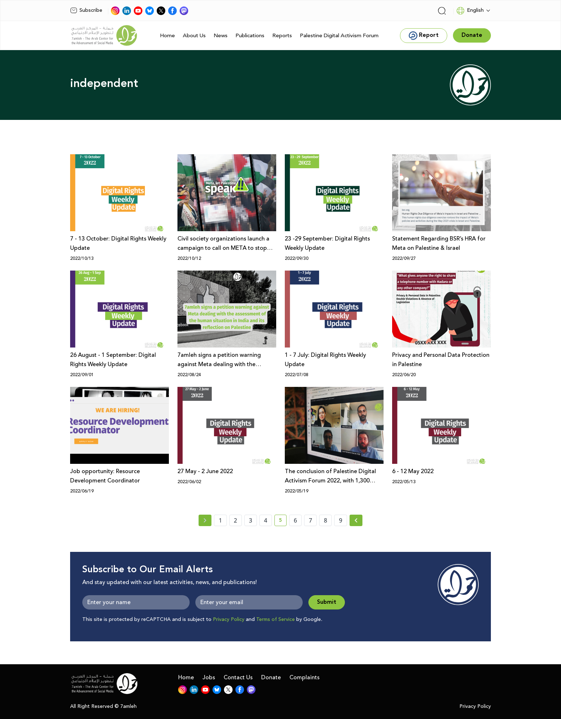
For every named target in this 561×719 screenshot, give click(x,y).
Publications (249, 35)
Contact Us (238, 677)
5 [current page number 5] (283, 521)
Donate (271, 677)
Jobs (209, 677)
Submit (326, 602)
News (221, 35)
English (470, 10)
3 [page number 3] (250, 520)
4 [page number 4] (265, 520)
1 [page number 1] (220, 520)
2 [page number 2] (235, 520)
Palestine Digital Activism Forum (339, 35)
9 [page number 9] (340, 520)
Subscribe (86, 10)
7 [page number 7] (310, 520)
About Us (194, 35)
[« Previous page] (205, 520)
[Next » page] (356, 520)
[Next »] (356, 520)
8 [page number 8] (325, 520)
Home (167, 35)
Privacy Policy (228, 619)
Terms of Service (275, 619)
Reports (282, 35)
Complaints (304, 677)
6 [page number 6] (295, 520)
